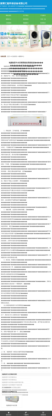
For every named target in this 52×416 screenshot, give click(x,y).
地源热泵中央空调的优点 (9, 379)
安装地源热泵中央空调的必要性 (11, 387)
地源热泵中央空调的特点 (9, 377)
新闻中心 (21, 56)
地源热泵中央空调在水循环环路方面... (13, 382)
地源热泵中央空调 (11, 405)
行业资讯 (14, 56)
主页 (8, 56)
